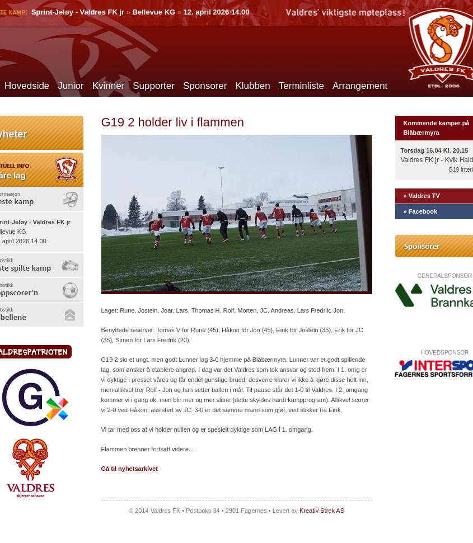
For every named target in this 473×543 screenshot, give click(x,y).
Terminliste (301, 86)
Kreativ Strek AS (321, 510)
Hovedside (26, 86)
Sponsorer (205, 86)
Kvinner (108, 86)
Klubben (252, 86)
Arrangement (359, 86)
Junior (70, 86)
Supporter (154, 86)
